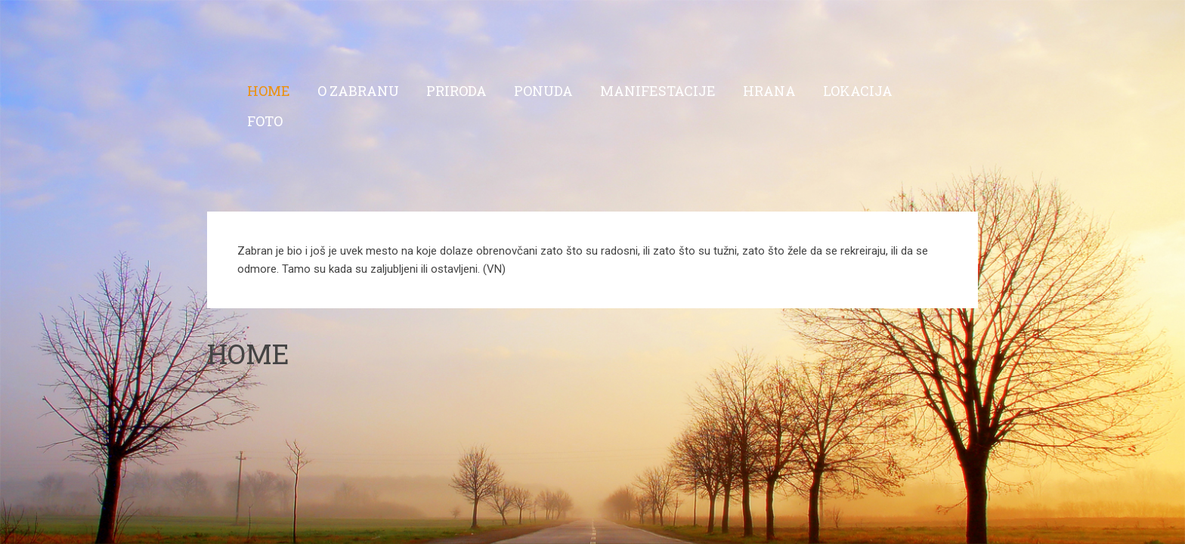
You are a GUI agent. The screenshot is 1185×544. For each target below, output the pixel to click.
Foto (265, 121)
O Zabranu (358, 91)
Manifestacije (658, 91)
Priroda (456, 91)
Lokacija (858, 91)
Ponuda (543, 91)
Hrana (769, 91)
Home (268, 91)
